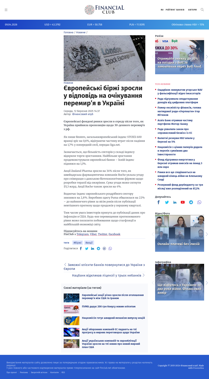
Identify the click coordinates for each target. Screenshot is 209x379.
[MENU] (6, 9)
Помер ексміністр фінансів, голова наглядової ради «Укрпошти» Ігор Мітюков (179, 111)
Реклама (24, 372)
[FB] (80, 248)
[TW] (86, 248)
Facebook (114, 234)
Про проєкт (12, 372)
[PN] (104, 248)
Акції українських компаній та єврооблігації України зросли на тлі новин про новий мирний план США (111, 343)
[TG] (98, 248)
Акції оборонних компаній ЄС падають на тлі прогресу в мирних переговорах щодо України (111, 331)
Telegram (83, 234)
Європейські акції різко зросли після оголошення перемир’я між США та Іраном (113, 297)
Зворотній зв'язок (39, 372)
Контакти (54, 372)
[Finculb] (159, 203)
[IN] (92, 248)
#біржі (78, 242)
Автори (192, 10)
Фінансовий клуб (82, 114)
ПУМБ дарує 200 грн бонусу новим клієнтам (109, 306)
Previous (152, 56)
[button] (202, 10)
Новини (68, 82)
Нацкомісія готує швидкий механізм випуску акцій (113, 317)
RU (162, 10)
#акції (89, 242)
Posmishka (198, 368)
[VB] (110, 248)
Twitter (102, 234)
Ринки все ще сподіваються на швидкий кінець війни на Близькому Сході (180, 176)
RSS (63, 372)
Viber (93, 234)
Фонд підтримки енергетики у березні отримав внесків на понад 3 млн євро (180, 163)
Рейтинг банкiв (175, 10)
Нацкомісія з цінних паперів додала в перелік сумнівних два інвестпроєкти (180, 151)
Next (206, 56)
